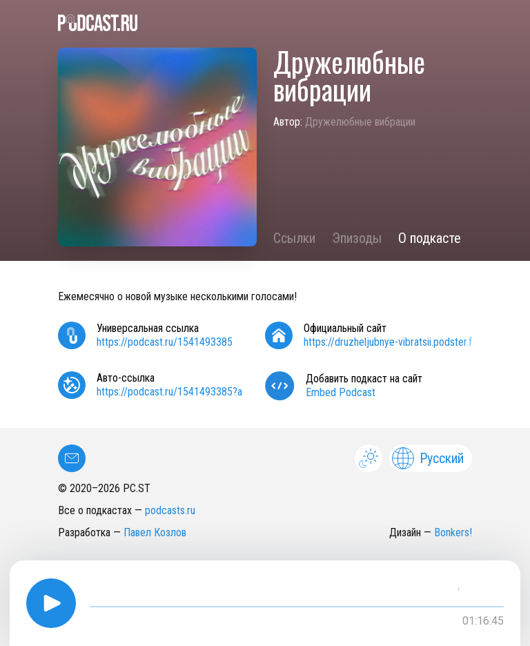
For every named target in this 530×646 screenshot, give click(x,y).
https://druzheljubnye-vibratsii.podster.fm (392, 342)
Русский (428, 458)
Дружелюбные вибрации (360, 121)
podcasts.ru (170, 510)
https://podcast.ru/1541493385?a (169, 391)
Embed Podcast (340, 392)
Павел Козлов (155, 532)
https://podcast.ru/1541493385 (165, 342)
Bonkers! (453, 532)
